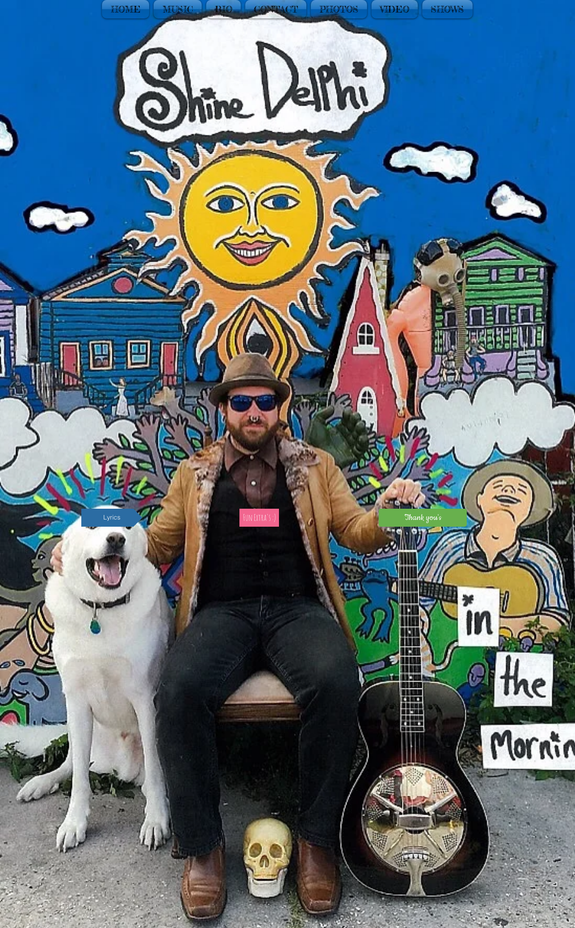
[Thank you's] (423, 518)
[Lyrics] (111, 518)
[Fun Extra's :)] (259, 518)
